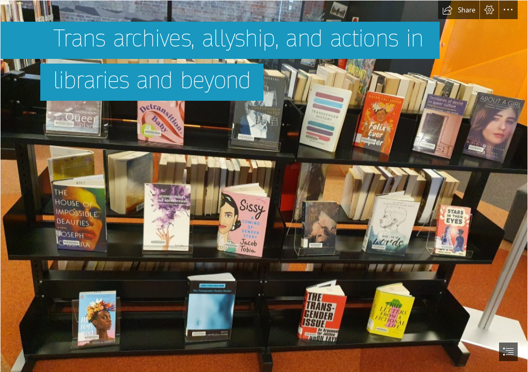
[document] (264, 186)
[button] (458, 10)
